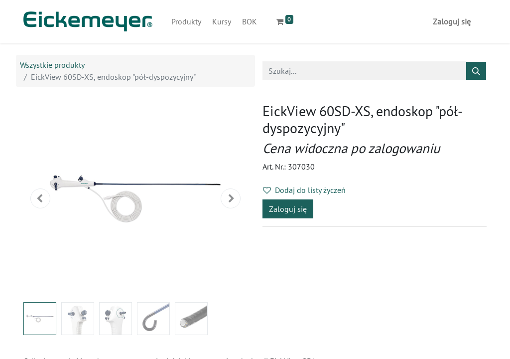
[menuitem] (186, 21)
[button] (40, 198)
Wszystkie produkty (52, 65)
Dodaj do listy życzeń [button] (304, 190)
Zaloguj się (452, 21)
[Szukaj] (476, 70)
